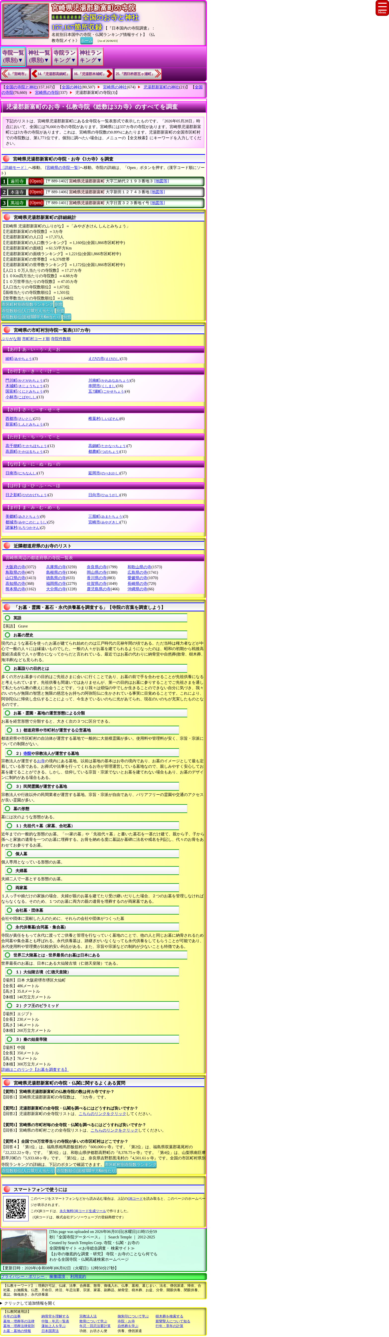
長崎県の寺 (137, 583)
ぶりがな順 (11, 339)
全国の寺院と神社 (21, 87)
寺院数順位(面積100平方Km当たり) (31, 317)
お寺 (41, 761)
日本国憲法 (50, 1331)
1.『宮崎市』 (18, 74)
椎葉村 (104, 418)
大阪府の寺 (15, 567)
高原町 (24, 451)
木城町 (24, 386)
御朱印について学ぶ (133, 1316)
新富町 (24, 424)
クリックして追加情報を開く (30, 1303)
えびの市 (104, 358)
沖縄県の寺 (137, 589)
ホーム (87, 40)
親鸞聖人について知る (173, 1321)
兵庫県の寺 (56, 567)
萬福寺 (17, 202)
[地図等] (161, 181)
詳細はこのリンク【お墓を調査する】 (35, 1069)
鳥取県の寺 (15, 572)
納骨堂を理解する (55, 1316)
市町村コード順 (36, 339)
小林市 (21, 397)
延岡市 (104, 473)
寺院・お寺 (126, 1321)
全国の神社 (72, 87)
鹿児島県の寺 (99, 589)
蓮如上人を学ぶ (53, 1326)
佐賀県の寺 (97, 583)
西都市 (19, 418)
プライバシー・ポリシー (23, 1276)
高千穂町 (26, 446)
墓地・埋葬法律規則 (18, 1326)
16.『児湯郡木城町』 (90, 74)
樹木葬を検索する (169, 1316)
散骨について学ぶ (93, 1321)
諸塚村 (22, 527)
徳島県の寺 (56, 578)
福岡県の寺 (56, 583)
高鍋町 (107, 446)
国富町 (24, 391)
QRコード (135, 1199)
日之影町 (26, 495)
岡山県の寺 (97, 572)
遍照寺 (17, 181)
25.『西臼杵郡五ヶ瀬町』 (135, 74)
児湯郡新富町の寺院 (93, 92)
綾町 (19, 358)
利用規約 (78, 1276)
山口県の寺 (15, 578)
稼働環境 (57, 1276)
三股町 (105, 516)
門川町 (24, 380)
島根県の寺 (56, 572)
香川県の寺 (97, 578)
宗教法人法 (88, 1316)
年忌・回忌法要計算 (95, 1326)
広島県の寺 (137, 572)
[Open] (36, 181)
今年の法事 (12, 1316)
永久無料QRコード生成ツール (83, 1211)
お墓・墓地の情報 (17, 1331)
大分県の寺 (56, 589)
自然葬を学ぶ (128, 1326)
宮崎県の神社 (115, 87)
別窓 (59, 304)
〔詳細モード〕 (14, 167)
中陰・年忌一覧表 (55, 1321)
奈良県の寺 (97, 567)
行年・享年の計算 (169, 1326)
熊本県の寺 (15, 589)
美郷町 (22, 516)
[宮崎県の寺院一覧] (62, 167)
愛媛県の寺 (137, 578)
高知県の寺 (15, 583)
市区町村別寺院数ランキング (27, 304)
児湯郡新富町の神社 (161, 87)
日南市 (21, 473)
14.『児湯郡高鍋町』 (54, 74)
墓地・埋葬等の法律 (18, 1321)
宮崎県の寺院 (47, 92)
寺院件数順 (61, 339)
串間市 (102, 386)
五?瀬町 (106, 391)
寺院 (27, 753)
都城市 (26, 522)
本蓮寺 (17, 192)
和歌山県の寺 (139, 567)
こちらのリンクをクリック (102, 1114)
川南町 (109, 380)
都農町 (104, 451)
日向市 (104, 495)
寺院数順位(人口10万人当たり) (28, 310)
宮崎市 (104, 522)
